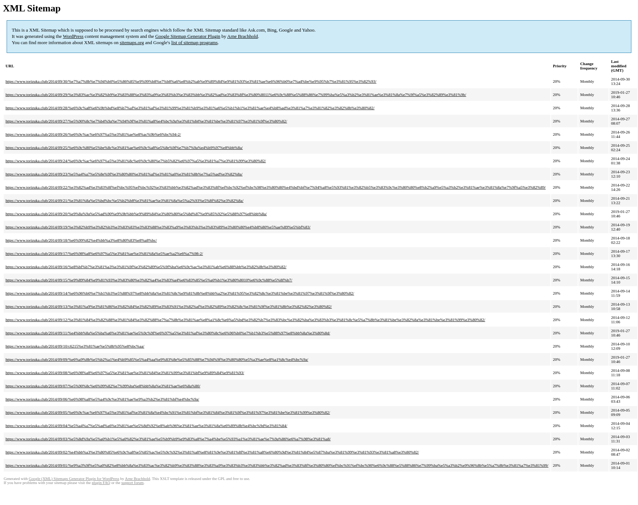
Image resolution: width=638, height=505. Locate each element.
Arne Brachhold (242, 36)
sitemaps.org (132, 42)
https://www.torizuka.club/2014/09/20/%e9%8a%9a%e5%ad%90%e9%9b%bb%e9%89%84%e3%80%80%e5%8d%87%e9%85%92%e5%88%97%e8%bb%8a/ (136, 213)
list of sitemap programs (194, 42)
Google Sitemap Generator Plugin (188, 36)
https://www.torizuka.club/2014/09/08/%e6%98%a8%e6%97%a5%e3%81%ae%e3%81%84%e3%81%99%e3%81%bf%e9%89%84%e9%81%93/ (125, 372)
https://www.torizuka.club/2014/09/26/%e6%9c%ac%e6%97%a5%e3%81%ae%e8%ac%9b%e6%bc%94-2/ (93, 134)
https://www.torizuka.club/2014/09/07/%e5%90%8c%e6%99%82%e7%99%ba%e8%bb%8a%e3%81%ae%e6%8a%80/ (103, 386)
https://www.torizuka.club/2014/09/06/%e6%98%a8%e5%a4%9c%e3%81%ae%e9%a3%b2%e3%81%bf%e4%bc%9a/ (102, 399)
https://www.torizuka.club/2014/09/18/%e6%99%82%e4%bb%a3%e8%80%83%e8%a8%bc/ (81, 240)
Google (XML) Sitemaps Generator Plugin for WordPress (74, 479)
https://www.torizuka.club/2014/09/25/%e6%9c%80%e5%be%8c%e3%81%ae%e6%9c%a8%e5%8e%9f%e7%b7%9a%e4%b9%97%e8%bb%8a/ (124, 147)
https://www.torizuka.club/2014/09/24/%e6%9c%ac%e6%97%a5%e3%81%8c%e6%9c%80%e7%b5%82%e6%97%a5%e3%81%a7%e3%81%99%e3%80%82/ (136, 161)
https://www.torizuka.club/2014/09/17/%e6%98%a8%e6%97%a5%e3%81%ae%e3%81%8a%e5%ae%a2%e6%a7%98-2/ (104, 253)
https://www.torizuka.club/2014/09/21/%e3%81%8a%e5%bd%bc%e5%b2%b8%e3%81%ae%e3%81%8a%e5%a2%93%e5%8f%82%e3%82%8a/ (124, 200)
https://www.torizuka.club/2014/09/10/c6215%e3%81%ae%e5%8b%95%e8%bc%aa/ (75, 346)
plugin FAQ (101, 483)
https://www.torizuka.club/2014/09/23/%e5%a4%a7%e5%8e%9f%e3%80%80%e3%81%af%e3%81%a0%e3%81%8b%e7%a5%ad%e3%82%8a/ (124, 174)
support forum (132, 483)
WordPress (73, 36)
